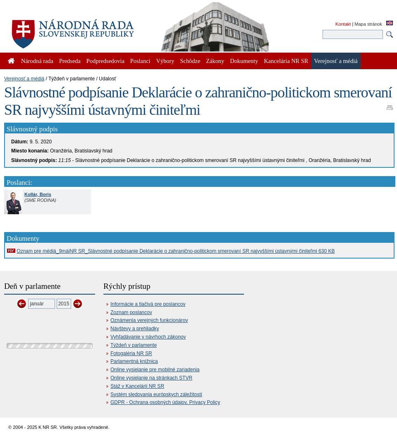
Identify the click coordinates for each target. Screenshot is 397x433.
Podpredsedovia (105, 61)
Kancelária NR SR (286, 61)
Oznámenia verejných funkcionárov (149, 320)
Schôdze (190, 61)
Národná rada (37, 61)
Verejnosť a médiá (24, 79)
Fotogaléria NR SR (131, 353)
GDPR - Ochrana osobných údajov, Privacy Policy (165, 402)
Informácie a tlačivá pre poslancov (147, 304)
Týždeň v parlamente (133, 345)
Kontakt (343, 24)
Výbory (165, 61)
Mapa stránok (368, 24)
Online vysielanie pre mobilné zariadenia (154, 370)
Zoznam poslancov (131, 312)
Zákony (215, 61)
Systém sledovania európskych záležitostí (156, 394)
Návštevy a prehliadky (134, 328)
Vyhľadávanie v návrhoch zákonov (148, 337)
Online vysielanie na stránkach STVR (151, 378)
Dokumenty (244, 61)
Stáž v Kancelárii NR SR (137, 386)
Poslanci (140, 61)
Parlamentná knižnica (134, 361)
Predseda (70, 61)
